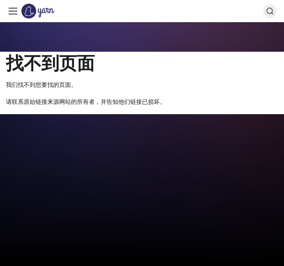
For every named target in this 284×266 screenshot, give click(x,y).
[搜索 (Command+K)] (270, 11)
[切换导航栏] (12, 11)
